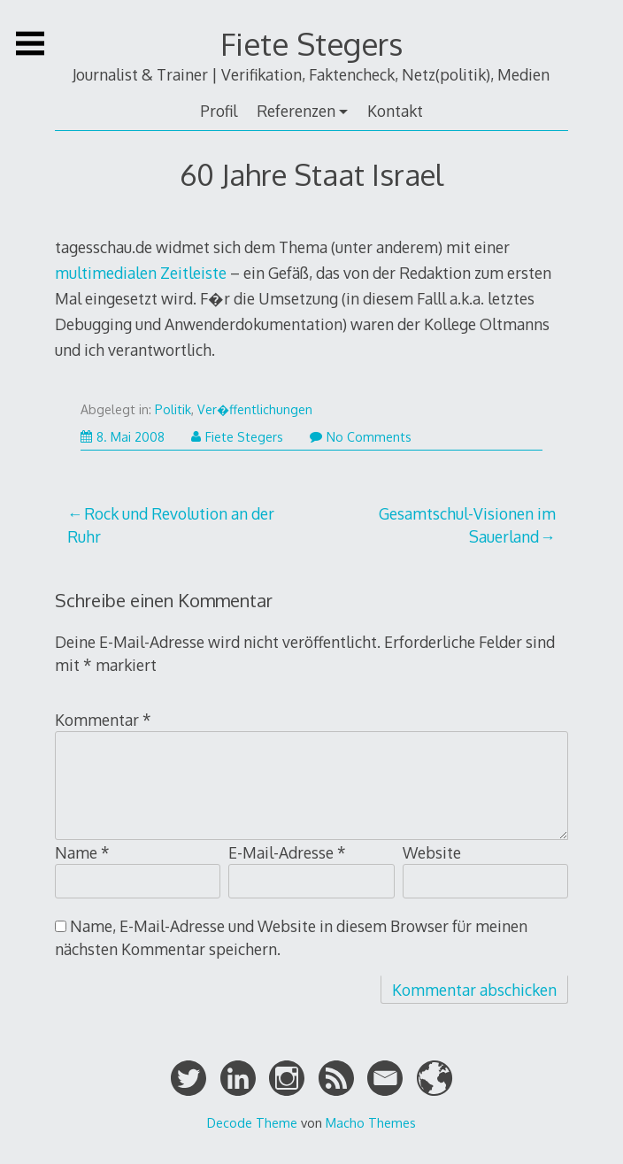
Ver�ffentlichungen (254, 409)
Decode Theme (252, 1122)
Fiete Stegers (311, 44)
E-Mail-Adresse (287, 852)
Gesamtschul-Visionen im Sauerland (467, 525)
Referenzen (296, 110)
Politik (173, 409)
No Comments (360, 436)
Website (432, 852)
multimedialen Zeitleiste (141, 272)
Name (82, 852)
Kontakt (395, 110)
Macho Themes (371, 1122)
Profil (218, 110)
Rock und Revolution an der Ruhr (170, 525)
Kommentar (103, 719)
